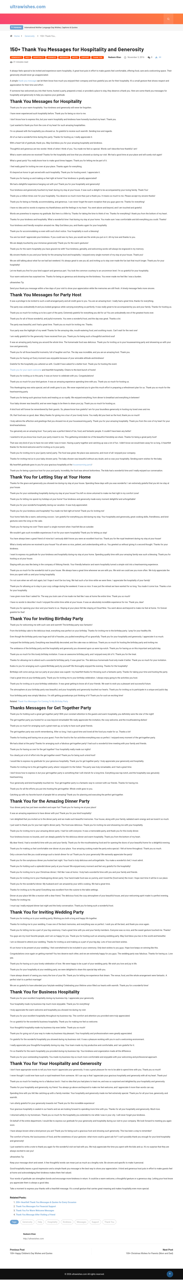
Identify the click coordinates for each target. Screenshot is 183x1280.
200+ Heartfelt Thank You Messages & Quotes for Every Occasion (46, 1203)
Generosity (30, 36)
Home (17, 36)
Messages (64, 58)
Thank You (97, 58)
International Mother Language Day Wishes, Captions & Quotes (50, 28)
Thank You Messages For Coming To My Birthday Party (43, 702)
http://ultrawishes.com (33, 1239)
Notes (75, 58)
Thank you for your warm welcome (25, 370)
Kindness (52, 58)
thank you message (27, 81)
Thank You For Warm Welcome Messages (35, 1211)
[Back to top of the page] (170, 1274)
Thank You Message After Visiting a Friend (35, 1215)
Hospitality (38, 58)
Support (85, 58)
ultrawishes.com (29, 6)
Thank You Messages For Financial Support (36, 1207)
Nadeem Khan (114, 58)
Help (27, 58)
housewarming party (82, 465)
